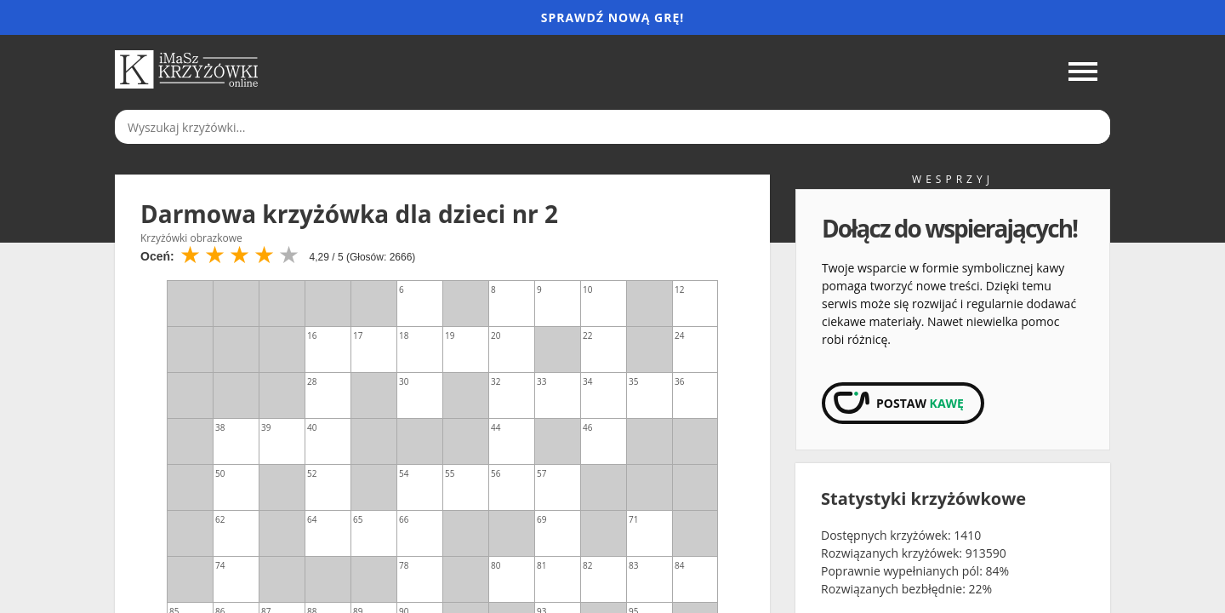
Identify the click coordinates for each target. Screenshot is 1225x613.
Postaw (920, 403)
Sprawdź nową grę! (613, 17)
